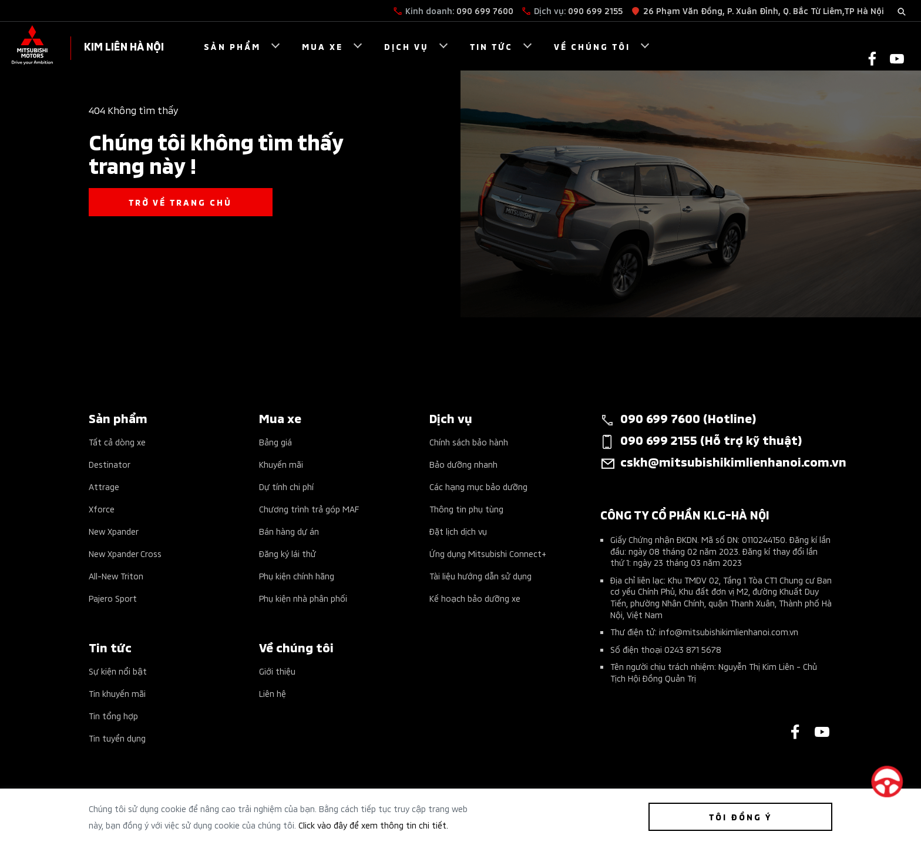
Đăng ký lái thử (287, 553)
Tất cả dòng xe (117, 441)
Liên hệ (272, 693)
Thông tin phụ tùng (466, 508)
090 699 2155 (595, 10)
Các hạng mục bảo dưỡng (478, 486)
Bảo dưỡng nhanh (463, 464)
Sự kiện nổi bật (118, 670)
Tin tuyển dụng (117, 737)
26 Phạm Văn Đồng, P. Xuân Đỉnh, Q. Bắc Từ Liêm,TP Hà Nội (763, 10)
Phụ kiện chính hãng (296, 575)
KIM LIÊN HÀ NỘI (124, 45)
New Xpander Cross (125, 553)
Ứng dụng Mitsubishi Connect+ (487, 553)
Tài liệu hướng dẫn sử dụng (480, 575)
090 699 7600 (484, 10)
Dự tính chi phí (286, 486)
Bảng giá (275, 441)
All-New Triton (116, 575)
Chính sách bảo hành (468, 441)
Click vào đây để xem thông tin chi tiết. (373, 824)
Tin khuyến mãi (117, 693)
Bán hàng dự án (289, 530)
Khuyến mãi (281, 464)
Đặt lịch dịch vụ (458, 530)
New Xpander (114, 530)
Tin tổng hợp (113, 715)
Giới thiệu (277, 670)
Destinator (109, 464)
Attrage (104, 486)
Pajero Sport (113, 597)
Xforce (102, 508)
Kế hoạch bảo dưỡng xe (474, 597)
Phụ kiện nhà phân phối (303, 597)
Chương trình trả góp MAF (309, 508)
